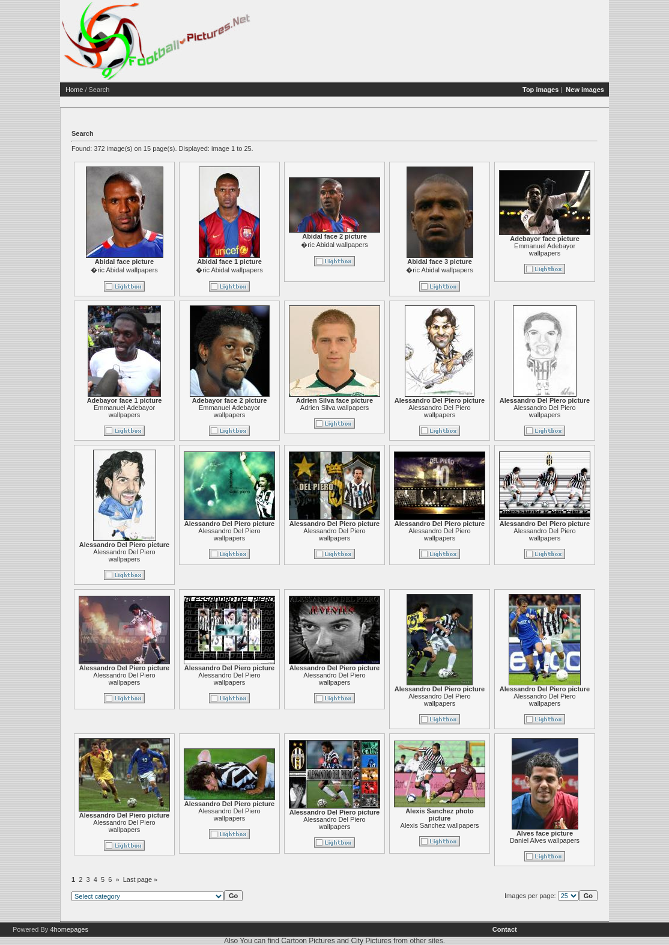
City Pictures (371, 941)
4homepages (69, 929)
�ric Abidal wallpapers (124, 270)
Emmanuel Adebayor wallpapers (544, 249)
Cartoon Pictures (307, 941)
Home (74, 89)
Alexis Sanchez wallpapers (440, 825)
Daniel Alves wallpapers (545, 840)
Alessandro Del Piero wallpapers (439, 411)
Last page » (140, 879)
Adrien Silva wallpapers (334, 407)
